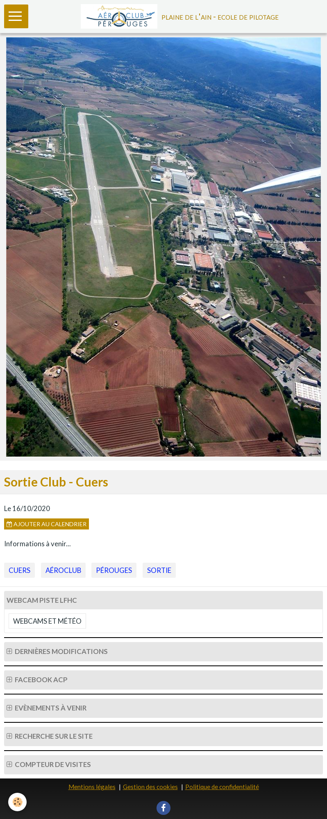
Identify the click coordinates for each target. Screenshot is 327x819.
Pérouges (114, 570)
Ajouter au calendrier (46, 523)
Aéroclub (63, 570)
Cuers (19, 570)
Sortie (159, 570)
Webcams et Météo (47, 621)
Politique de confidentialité (222, 786)
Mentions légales (92, 786)
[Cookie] (17, 802)
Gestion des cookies (150, 786)
